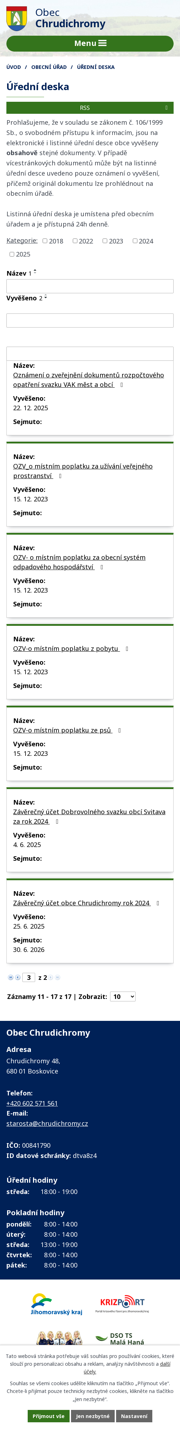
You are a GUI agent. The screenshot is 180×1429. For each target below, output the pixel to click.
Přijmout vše (49, 1416)
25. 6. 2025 (28, 926)
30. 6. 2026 (28, 949)
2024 (146, 240)
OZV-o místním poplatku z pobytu (72, 648)
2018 (56, 240)
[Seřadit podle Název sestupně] (35, 272)
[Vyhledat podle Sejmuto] (90, 354)
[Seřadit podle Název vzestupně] (35, 270)
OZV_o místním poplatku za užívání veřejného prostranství (83, 471)
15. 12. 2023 (30, 499)
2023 (116, 240)
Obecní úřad (49, 67)
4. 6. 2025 (27, 844)
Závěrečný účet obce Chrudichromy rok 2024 (87, 903)
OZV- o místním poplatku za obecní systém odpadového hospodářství (79, 562)
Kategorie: (22, 240)
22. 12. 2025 (30, 408)
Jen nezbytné (93, 1416)
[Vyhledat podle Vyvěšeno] (90, 320)
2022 (86, 240)
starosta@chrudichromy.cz (47, 1123)
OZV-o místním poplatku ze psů (68, 730)
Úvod (13, 67)
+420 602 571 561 (32, 1103)
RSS (125, 108)
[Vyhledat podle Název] (90, 286)
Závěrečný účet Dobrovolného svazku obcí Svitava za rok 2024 (89, 816)
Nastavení (134, 1416)
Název (19, 273)
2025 (23, 254)
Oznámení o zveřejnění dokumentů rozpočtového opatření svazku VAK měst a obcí (88, 380)
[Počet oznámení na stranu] (123, 996)
